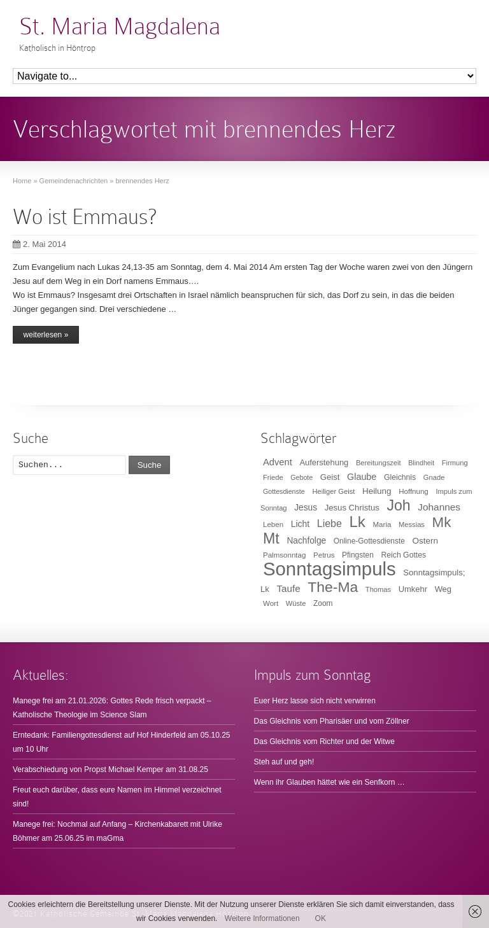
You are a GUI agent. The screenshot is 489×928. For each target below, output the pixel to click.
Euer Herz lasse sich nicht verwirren (315, 700)
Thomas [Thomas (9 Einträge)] (378, 589)
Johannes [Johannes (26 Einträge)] (439, 507)
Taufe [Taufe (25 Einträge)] (289, 588)
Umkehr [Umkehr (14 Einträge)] (413, 589)
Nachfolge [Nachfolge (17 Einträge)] (306, 540)
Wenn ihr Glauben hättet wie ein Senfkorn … (329, 782)
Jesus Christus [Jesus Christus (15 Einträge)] (352, 507)
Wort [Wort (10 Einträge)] (270, 603)
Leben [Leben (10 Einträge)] (273, 524)
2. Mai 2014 (39, 244)
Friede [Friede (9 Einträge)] (273, 477)
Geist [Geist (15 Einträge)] (330, 477)
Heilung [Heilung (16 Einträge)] (377, 491)
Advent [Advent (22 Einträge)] (277, 462)
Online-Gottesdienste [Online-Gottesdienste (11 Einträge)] (369, 541)
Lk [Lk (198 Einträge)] (357, 521)
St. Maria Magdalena (119, 26)
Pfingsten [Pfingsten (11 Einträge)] (358, 555)
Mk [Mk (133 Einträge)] (441, 522)
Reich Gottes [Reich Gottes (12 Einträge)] (403, 555)
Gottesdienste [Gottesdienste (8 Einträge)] (284, 491)
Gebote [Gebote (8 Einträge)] (301, 477)
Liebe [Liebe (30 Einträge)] (329, 523)
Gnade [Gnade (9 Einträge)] (434, 477)
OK (320, 918)
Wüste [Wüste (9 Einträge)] (296, 603)
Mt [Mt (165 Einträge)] (271, 538)
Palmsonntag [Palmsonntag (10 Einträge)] (284, 555)
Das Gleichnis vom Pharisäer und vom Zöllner (331, 721)
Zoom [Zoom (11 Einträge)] (323, 603)
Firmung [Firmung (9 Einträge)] (455, 463)
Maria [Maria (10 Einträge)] (382, 524)
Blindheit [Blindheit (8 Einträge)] (421, 463)
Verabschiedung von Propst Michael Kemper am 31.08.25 (110, 769)
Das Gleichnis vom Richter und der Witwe (324, 741)
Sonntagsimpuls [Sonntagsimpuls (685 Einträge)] (329, 568)
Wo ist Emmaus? (85, 216)
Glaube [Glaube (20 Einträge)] (361, 477)
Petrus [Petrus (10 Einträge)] (323, 555)
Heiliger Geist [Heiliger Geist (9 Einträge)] (333, 491)
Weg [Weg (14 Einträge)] (443, 589)
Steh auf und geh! (284, 761)
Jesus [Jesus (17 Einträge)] (305, 507)
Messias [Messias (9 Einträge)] (412, 524)
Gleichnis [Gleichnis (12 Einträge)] (400, 477)
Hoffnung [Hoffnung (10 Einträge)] (414, 491)
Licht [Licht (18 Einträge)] (300, 524)
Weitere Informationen (262, 918)
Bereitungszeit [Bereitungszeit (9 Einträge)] (378, 463)
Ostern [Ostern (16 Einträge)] (425, 540)
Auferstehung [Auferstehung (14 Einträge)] (323, 462)
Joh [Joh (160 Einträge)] (398, 505)
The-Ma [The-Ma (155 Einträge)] (333, 587)
